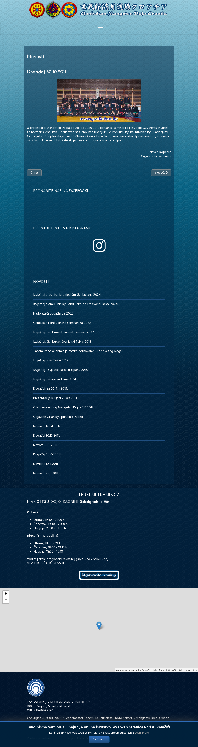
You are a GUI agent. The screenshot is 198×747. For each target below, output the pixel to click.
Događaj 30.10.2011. (46, 436)
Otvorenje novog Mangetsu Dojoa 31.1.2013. (63, 407)
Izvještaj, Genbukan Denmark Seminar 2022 (63, 332)
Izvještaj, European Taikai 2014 (54, 379)
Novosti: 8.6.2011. (45, 445)
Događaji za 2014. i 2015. (50, 389)
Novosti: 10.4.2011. (46, 464)
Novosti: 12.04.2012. (47, 426)
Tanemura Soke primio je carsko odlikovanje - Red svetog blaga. (77, 351)
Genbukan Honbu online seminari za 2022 (62, 323)
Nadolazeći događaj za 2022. (53, 313)
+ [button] (5, 594)
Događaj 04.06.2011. (47, 454)
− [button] (5, 600)
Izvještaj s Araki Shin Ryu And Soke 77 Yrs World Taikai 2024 (75, 304)
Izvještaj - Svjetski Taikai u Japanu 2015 (60, 370)
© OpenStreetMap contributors (181, 670)
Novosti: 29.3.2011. (46, 473)
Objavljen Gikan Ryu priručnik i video (58, 417)
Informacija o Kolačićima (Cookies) (82, 738)
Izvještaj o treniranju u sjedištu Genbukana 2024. (67, 295)
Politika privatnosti (40, 738)
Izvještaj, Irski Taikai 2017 (50, 360)
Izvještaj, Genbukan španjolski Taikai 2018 (62, 342)
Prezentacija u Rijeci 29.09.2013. (55, 398)
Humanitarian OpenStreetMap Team (146, 670)
